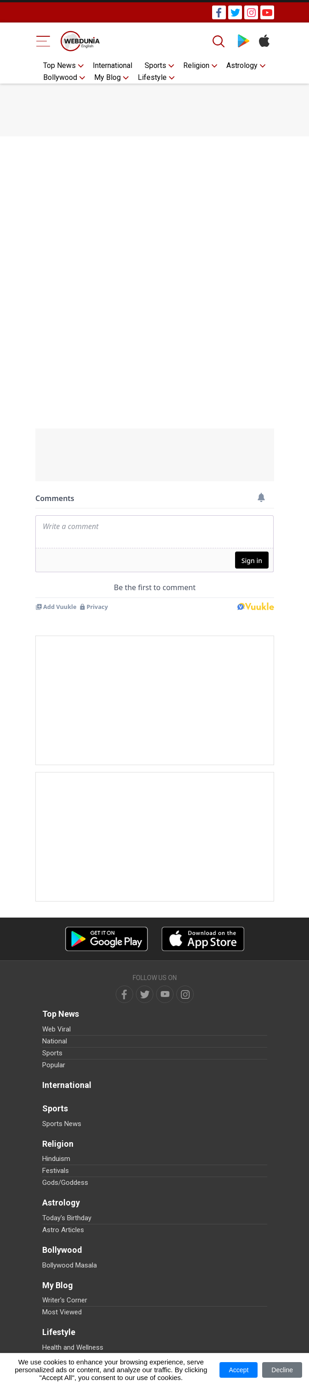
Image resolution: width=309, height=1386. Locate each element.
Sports (155, 65)
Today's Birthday (66, 1218)
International (112, 65)
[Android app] (106, 939)
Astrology (242, 65)
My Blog (107, 77)
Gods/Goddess (65, 1182)
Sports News (61, 1124)
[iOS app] (203, 939)
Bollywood (60, 77)
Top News (59, 65)
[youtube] (165, 994)
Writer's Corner (64, 1300)
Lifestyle (152, 77)
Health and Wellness (72, 1347)
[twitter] (144, 994)
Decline (282, 1370)
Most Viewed (62, 1312)
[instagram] (185, 994)
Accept (238, 1370)
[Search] (219, 41)
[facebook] (124, 994)
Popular (53, 1065)
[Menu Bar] (43, 41)
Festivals (55, 1170)
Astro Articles (63, 1230)
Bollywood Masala (69, 1265)
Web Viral (56, 1029)
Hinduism (56, 1159)
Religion (196, 65)
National (54, 1041)
